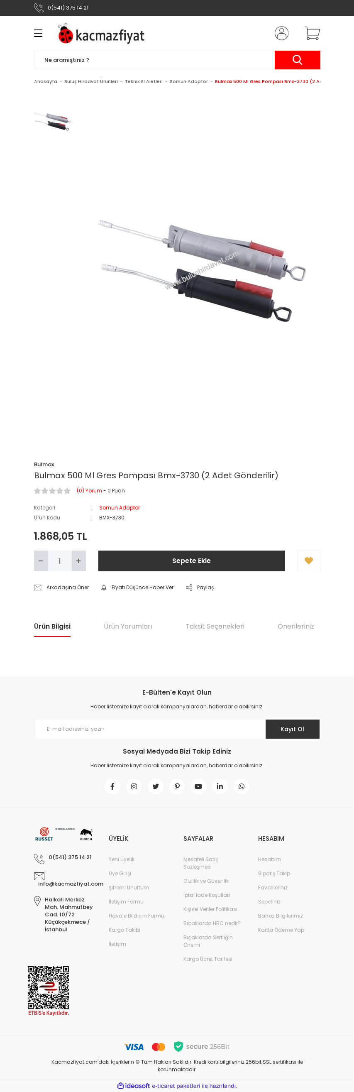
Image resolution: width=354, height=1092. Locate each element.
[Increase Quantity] (79, 561)
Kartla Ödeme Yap (281, 929)
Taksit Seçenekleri (215, 626)
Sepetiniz (269, 901)
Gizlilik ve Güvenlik (206, 880)
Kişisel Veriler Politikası (210, 909)
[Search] (177, 60)
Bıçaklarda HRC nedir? (212, 923)
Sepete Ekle (191, 561)
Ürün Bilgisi (52, 626)
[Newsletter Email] (177, 729)
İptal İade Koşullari (206, 895)
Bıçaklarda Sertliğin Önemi (208, 941)
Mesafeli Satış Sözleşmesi (200, 863)
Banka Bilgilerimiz (280, 915)
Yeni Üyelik (121, 859)
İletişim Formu (126, 901)
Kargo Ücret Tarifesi (207, 958)
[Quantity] (60, 561)
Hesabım (269, 859)
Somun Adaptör (119, 507)
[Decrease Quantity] (41, 561)
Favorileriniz (273, 887)
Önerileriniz (296, 626)
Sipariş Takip (274, 873)
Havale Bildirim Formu (136, 915)
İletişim (117, 944)
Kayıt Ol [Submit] (292, 729)
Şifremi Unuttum (129, 887)
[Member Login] (279, 33)
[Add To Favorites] (309, 561)
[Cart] (310, 33)
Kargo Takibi (124, 929)
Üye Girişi (120, 873)
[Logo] (103, 33)
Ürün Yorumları (128, 626)
